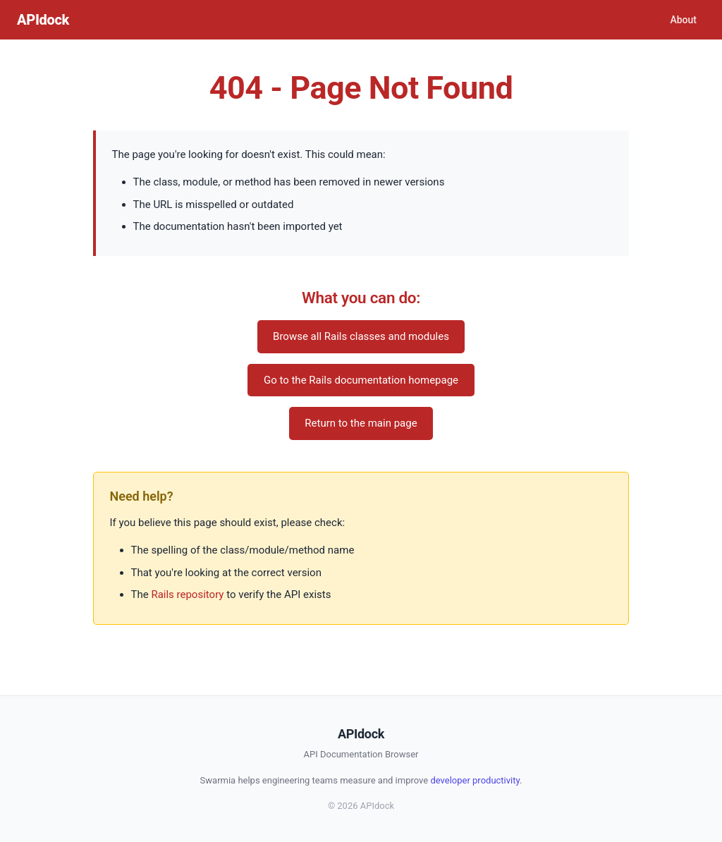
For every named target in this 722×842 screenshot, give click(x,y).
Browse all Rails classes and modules (361, 336)
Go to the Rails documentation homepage (361, 380)
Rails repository (187, 594)
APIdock (43, 19)
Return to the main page (361, 423)
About (683, 19)
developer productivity (475, 780)
